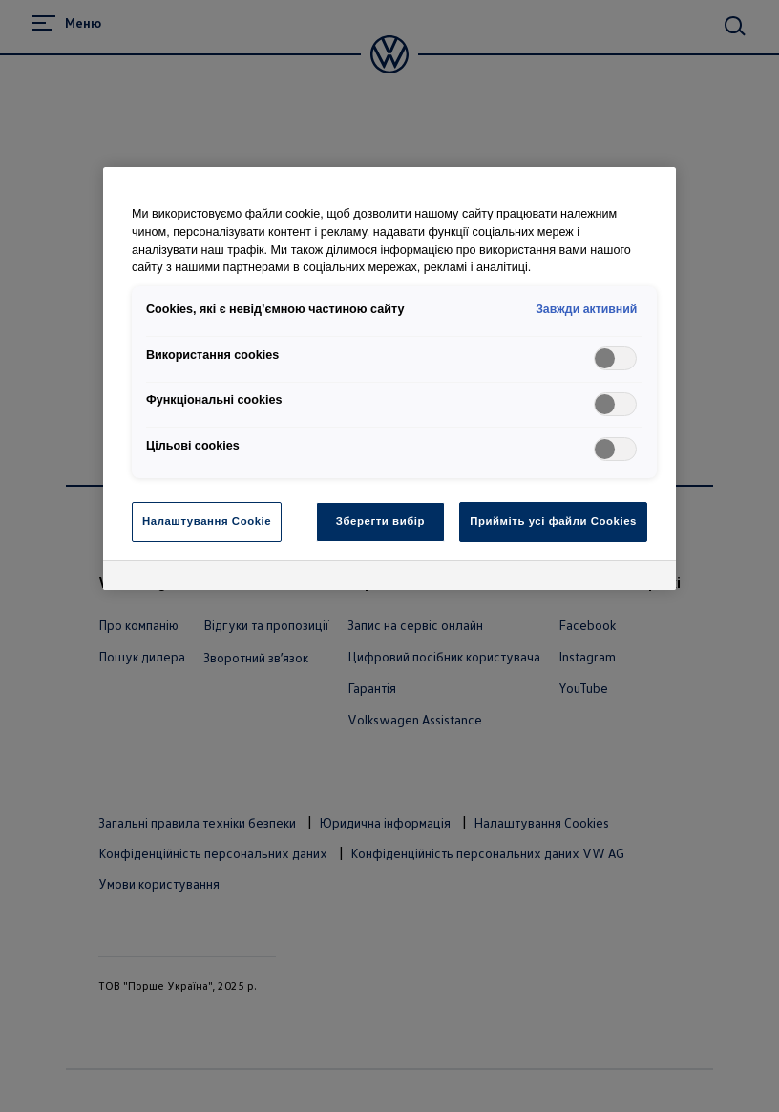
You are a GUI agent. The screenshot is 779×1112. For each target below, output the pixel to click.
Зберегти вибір (380, 521)
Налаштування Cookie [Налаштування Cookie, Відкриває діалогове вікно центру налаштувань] (206, 521)
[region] (389, 378)
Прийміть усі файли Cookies (553, 521)
